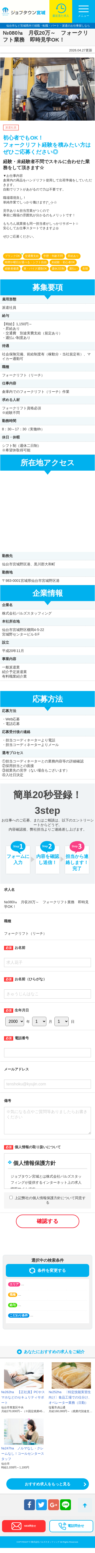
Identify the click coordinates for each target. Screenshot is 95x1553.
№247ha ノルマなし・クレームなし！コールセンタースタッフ (22, 1458)
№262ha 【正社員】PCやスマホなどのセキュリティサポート (23, 1402)
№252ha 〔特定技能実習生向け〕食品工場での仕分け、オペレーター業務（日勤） (70, 1402)
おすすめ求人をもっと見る (47, 1489)
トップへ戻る (85, 1505)
